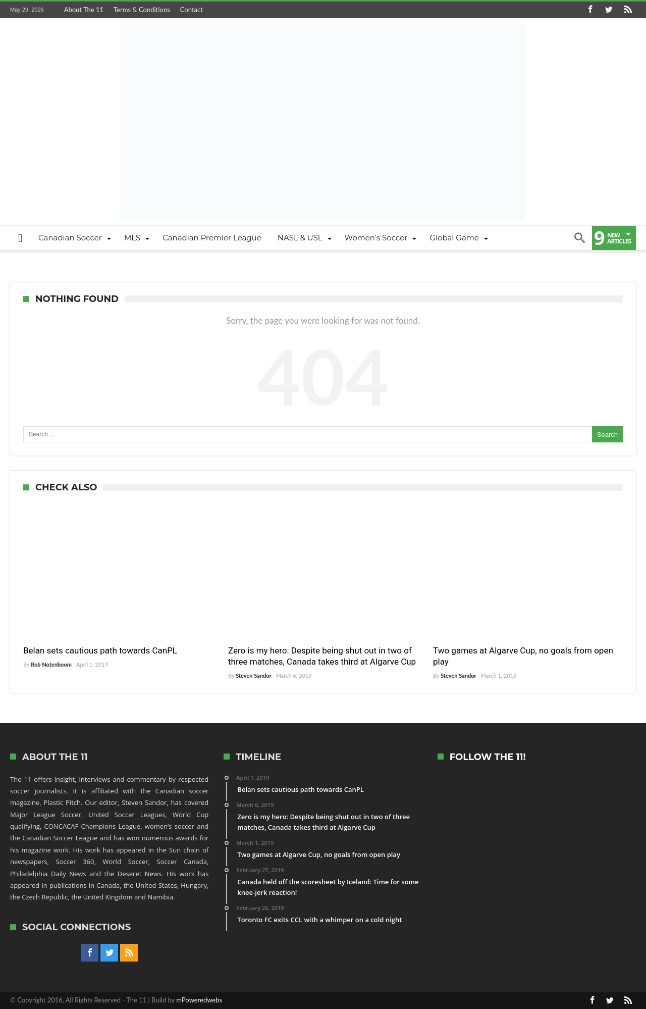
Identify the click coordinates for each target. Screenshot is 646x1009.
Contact (191, 10)
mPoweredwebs (199, 1000)
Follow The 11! (488, 757)
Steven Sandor (253, 675)
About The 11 (83, 10)
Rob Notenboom (51, 664)
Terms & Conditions (142, 10)
